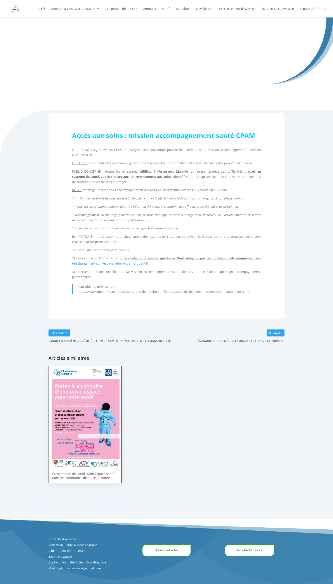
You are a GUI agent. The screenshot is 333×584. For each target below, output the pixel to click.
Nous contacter (166, 550)
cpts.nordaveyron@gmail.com (79, 568)
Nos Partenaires (249, 550)
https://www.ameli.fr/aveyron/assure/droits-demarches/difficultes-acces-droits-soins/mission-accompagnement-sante (166, 291)
